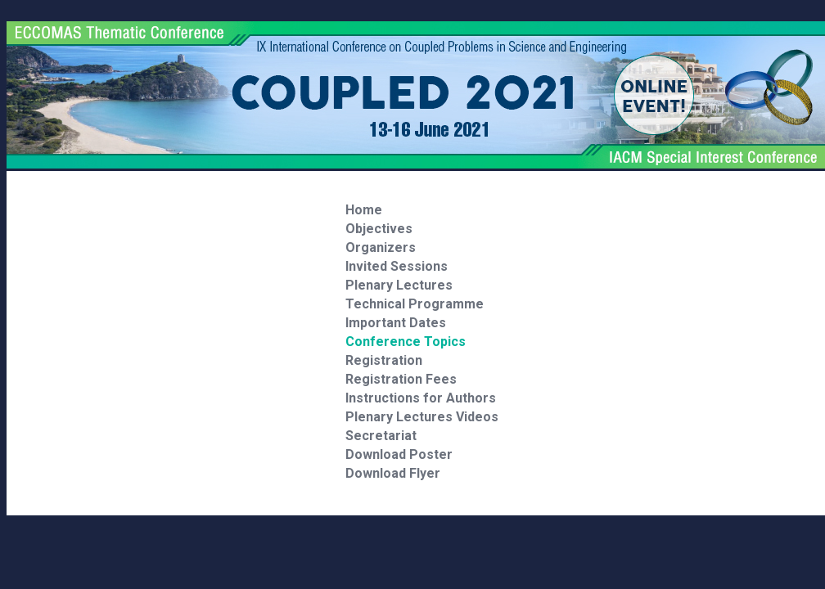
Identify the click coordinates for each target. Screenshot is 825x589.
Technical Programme (414, 304)
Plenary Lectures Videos (421, 417)
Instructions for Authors (420, 398)
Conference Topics (405, 341)
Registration (383, 360)
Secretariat (381, 435)
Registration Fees (401, 379)
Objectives (378, 228)
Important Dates (395, 322)
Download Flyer (392, 473)
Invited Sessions (396, 266)
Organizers (380, 247)
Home (363, 210)
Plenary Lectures (399, 285)
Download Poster (399, 454)
